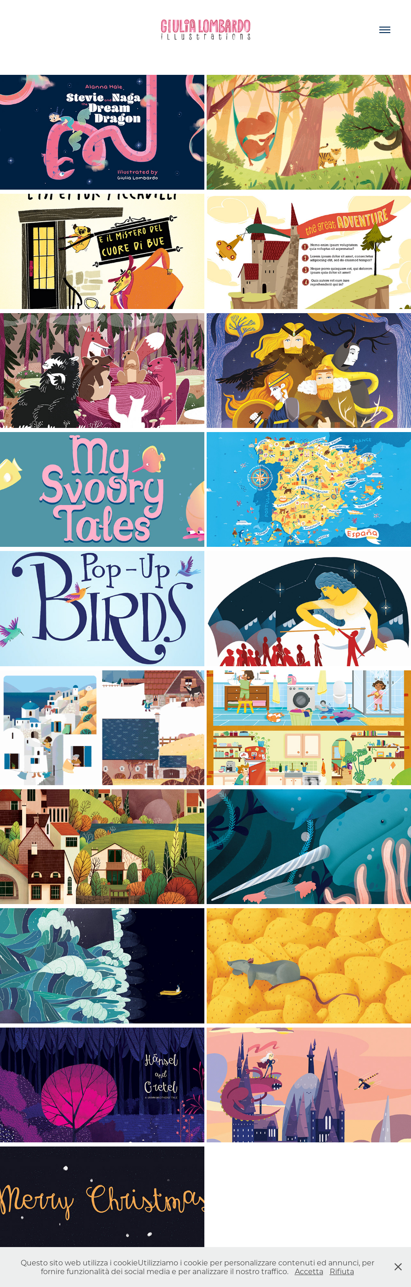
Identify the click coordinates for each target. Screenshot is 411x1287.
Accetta (309, 1271)
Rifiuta (342, 1271)
